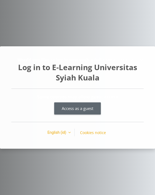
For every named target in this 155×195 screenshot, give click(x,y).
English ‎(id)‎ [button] (57, 132)
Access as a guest (77, 108)
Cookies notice (93, 132)
